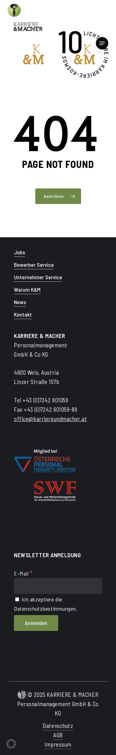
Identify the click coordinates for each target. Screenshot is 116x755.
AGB (58, 735)
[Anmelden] (36, 623)
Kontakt (23, 314)
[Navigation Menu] (102, 43)
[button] (11, 744)
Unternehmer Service (38, 277)
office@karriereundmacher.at (50, 418)
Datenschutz (58, 725)
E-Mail (23, 573)
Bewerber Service (34, 264)
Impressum (58, 744)
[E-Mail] (58, 586)
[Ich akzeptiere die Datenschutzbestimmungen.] (17, 599)
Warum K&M (27, 289)
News (20, 302)
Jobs (19, 252)
